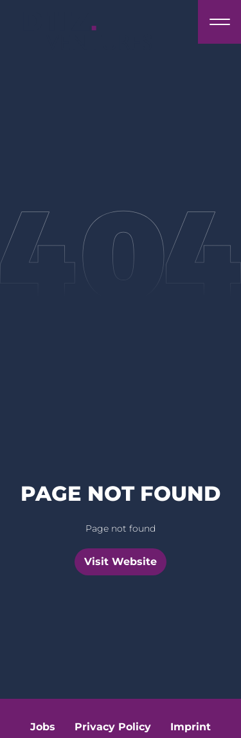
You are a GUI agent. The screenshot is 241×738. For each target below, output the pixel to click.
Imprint (190, 727)
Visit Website (120, 561)
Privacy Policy (113, 727)
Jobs (42, 727)
